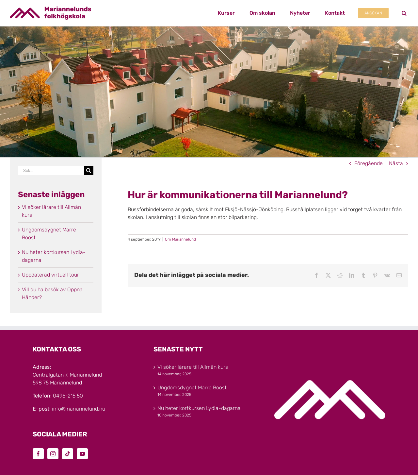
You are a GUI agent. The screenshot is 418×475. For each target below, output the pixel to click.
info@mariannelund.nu (78, 409)
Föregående (368, 163)
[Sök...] (51, 170)
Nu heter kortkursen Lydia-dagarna (199, 408)
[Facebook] (38, 453)
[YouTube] (82, 453)
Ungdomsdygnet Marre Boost (192, 387)
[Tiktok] (67, 453)
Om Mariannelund (180, 239)
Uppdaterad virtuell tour (50, 275)
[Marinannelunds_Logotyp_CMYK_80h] (50, 9)
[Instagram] (52, 453)
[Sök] (88, 170)
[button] (404, 13)
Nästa (396, 163)
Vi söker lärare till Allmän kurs (192, 367)
